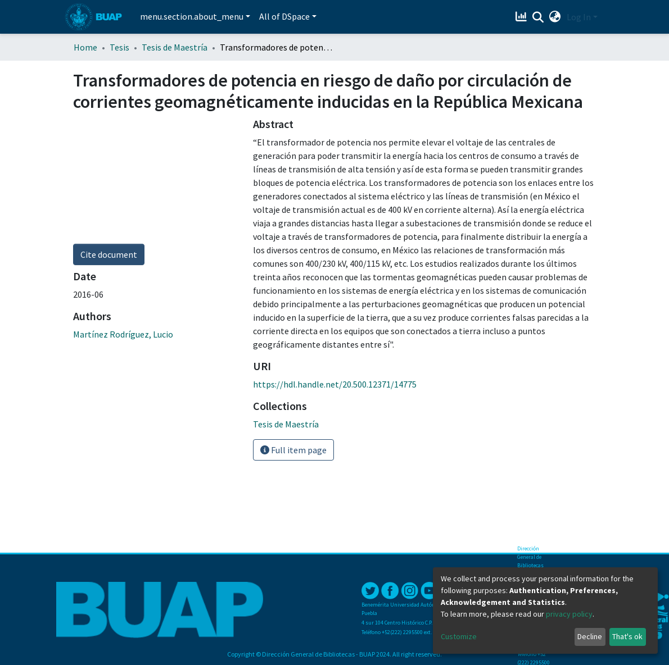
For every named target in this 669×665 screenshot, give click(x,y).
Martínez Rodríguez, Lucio (123, 334)
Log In (579, 16)
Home (85, 47)
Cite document (108, 254)
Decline (589, 636)
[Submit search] (538, 17)
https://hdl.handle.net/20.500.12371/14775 (335, 384)
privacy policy (569, 614)
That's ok (627, 636)
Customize (459, 636)
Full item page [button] (293, 450)
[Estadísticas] (522, 17)
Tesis (119, 47)
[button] (555, 17)
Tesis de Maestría (174, 47)
